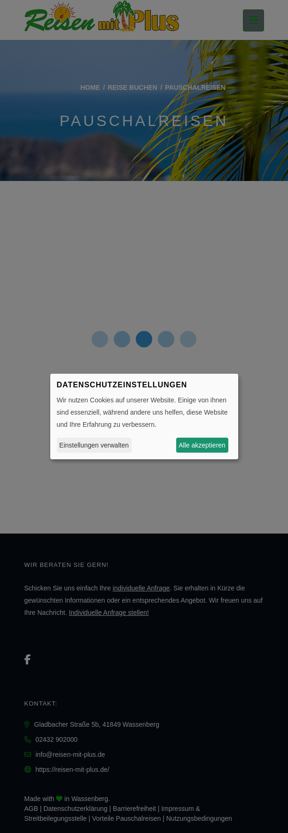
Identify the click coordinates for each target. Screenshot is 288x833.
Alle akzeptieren (202, 445)
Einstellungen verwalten (94, 445)
